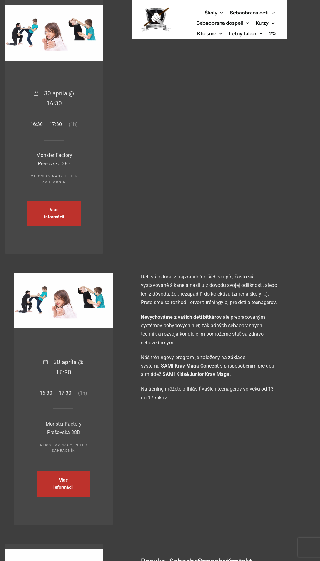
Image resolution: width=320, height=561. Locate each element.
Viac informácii (54, 213)
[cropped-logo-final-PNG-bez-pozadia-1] (156, 10)
